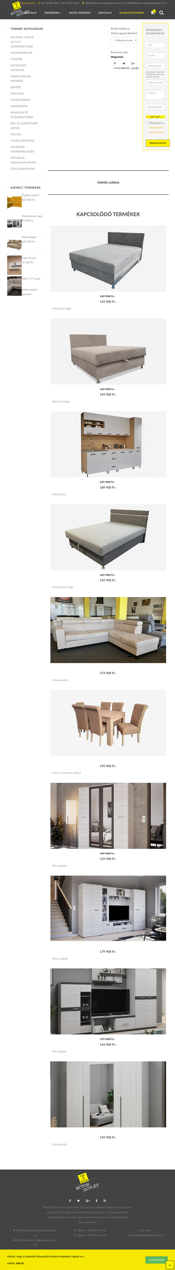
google (134, 65)
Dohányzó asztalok (18, 67)
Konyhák (17, 93)
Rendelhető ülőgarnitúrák (22, 115)
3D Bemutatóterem (131, 12)
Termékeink (52, 12)
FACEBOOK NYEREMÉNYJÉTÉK (22, 149)
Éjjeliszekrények (23, 168)
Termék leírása (108, 182)
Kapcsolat (105, 12)
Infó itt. (20, 1263)
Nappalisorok (21, 99)
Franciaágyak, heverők (21, 78)
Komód (16, 87)
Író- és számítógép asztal (24, 125)
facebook (116, 65)
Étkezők (17, 59)
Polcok (16, 134)
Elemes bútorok (22, 140)
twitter (125, 65)
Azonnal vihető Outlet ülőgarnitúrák (22, 42)
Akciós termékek (80, 12)
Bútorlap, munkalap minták (24, 160)
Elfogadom (156, 1259)
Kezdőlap (30, 12)
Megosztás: (117, 56)
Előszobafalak (22, 52)
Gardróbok (19, 106)
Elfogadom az (155, 127)
